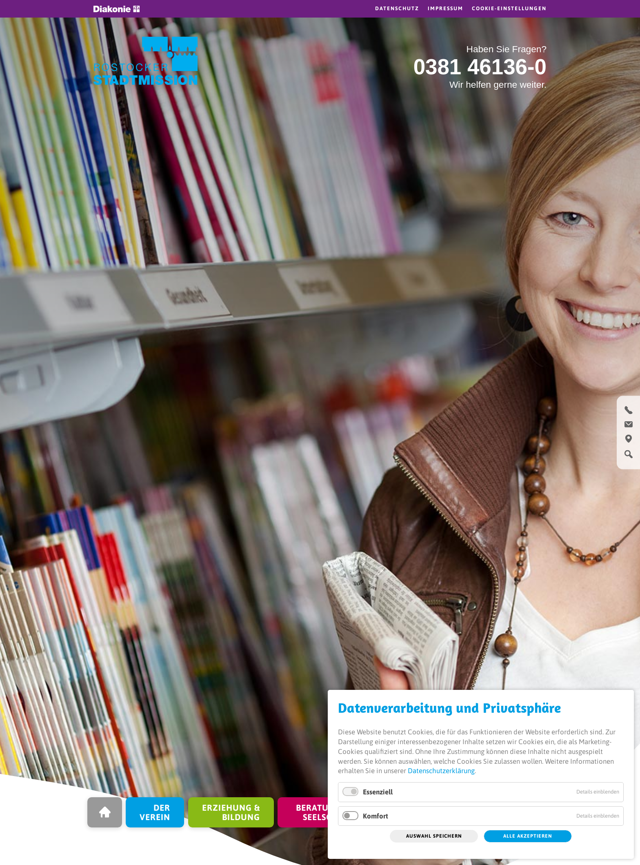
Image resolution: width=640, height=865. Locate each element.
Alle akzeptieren (527, 836)
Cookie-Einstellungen (509, 8)
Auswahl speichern (434, 836)
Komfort (375, 816)
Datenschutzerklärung (441, 771)
